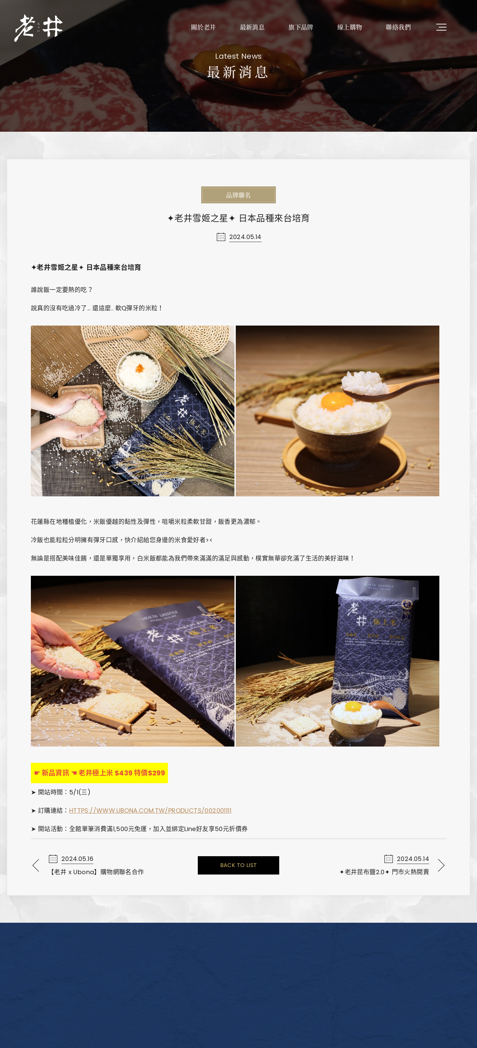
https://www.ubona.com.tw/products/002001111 (150, 810)
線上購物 (349, 26)
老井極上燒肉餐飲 (39, 27)
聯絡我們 (398, 26)
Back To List (238, 865)
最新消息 (252, 26)
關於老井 (203, 26)
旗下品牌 (300, 26)
